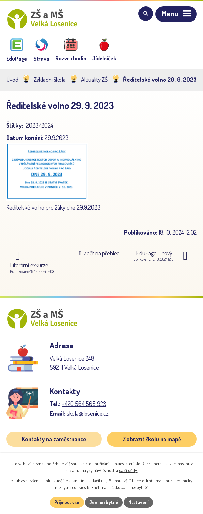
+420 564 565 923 (84, 406)
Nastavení (139, 502)
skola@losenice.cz (88, 415)
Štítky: (14, 126)
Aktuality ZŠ (94, 81)
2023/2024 (39, 126)
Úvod (12, 81)
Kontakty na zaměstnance (54, 441)
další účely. (128, 470)
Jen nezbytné (103, 502)
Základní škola (50, 81)
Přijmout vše (66, 502)
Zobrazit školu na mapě (152, 441)
